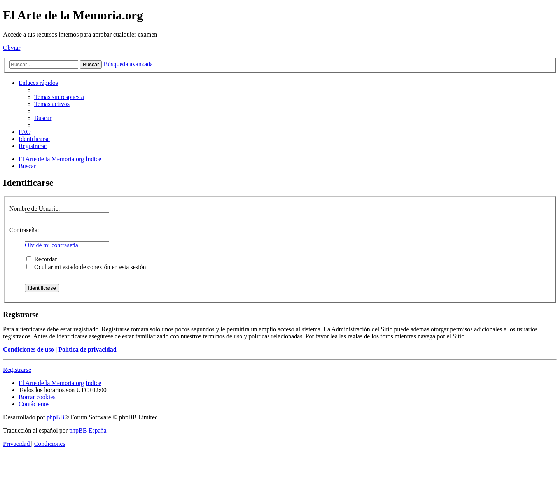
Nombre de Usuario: (34, 208)
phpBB (55, 417)
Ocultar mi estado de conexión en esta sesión (86, 267)
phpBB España (88, 430)
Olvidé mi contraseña (51, 245)
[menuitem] (59, 96)
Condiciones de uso (28, 349)
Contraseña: (24, 230)
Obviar (11, 47)
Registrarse (17, 369)
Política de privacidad (87, 349)
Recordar (41, 259)
